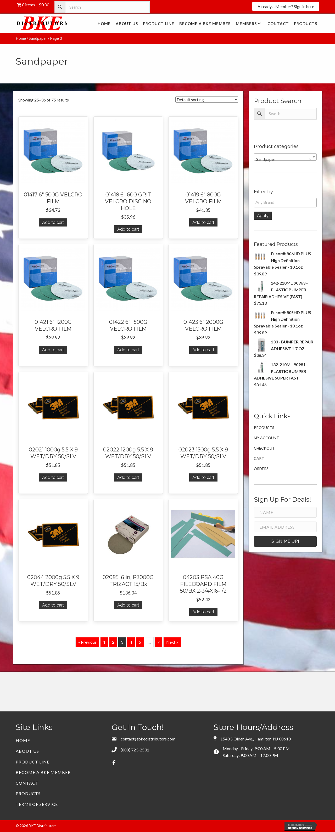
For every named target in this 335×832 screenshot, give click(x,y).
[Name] (285, 512)
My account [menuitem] (266, 437)
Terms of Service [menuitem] (37, 804)
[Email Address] (285, 527)
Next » (172, 641)
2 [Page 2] (113, 641)
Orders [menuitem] (261, 468)
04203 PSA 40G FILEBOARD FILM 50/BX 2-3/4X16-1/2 (203, 584)
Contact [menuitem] (27, 782)
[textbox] (286, 202)
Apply (263, 215)
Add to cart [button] (53, 222)
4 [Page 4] (131, 641)
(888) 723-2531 (135, 749)
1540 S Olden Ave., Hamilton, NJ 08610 (255, 738)
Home (21, 38)
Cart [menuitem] (259, 458)
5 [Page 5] (140, 641)
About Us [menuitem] (27, 751)
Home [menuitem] (23, 740)
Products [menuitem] (264, 427)
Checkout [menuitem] (264, 448)
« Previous (87, 641)
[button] (285, 6)
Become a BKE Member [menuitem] (43, 772)
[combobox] (285, 157)
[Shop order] (206, 100)
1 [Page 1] (104, 641)
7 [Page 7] (158, 641)
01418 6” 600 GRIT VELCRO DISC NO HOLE (128, 201)
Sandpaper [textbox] (283, 159)
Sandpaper (38, 38)
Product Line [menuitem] (32, 761)
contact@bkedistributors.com (148, 738)
